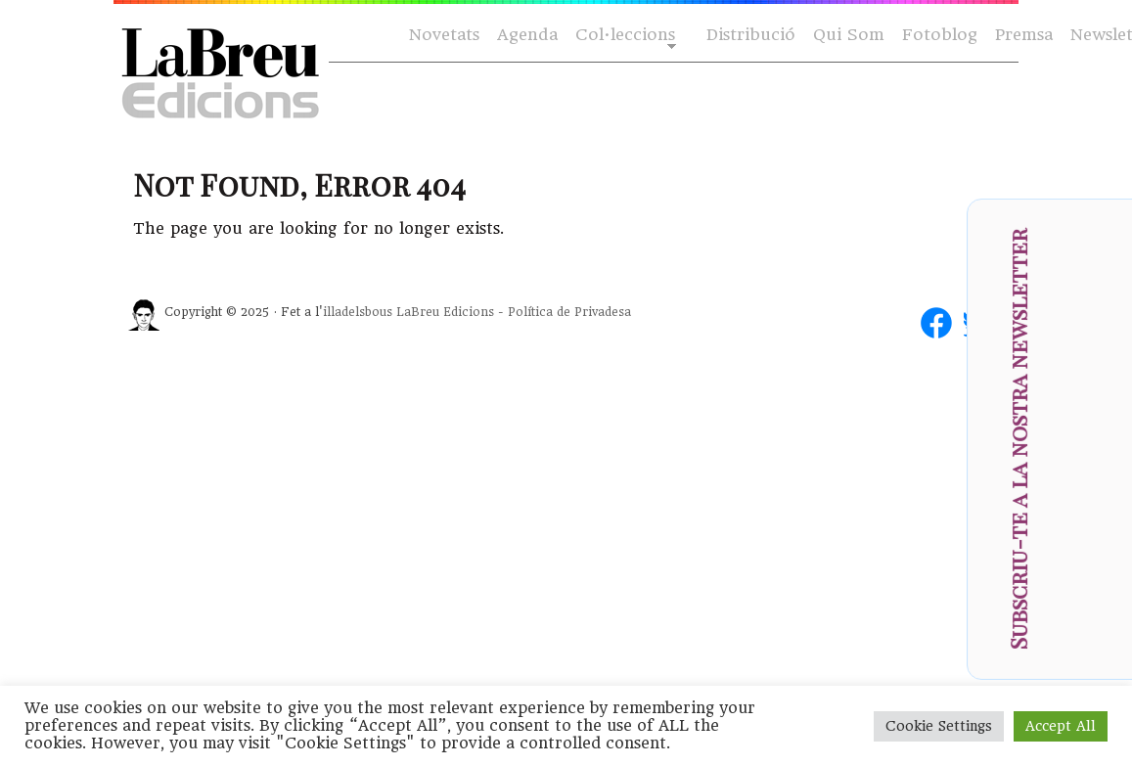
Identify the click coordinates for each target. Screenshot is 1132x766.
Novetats (444, 34)
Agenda (527, 34)
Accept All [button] (1060, 726)
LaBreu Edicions (445, 312)
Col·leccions (623, 35)
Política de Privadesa (569, 312)
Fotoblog (939, 34)
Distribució (750, 34)
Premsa (1024, 34)
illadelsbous (357, 312)
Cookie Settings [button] (938, 726)
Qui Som (848, 34)
